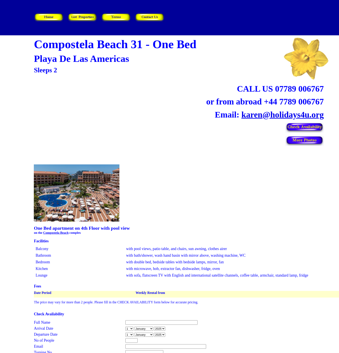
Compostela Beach (56, 232)
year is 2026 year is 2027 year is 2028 (159, 329)
